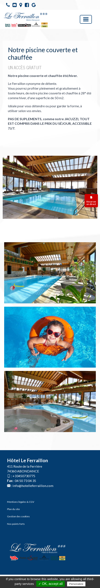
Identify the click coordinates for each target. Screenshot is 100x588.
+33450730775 (23, 476)
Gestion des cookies (18, 516)
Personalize (76, 584)
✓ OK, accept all (50, 584)
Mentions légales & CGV (20, 501)
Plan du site (13, 509)
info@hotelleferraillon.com (32, 486)
